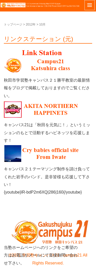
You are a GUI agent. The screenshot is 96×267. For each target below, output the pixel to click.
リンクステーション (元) (38, 38)
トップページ (13, 24)
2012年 (31, 24)
